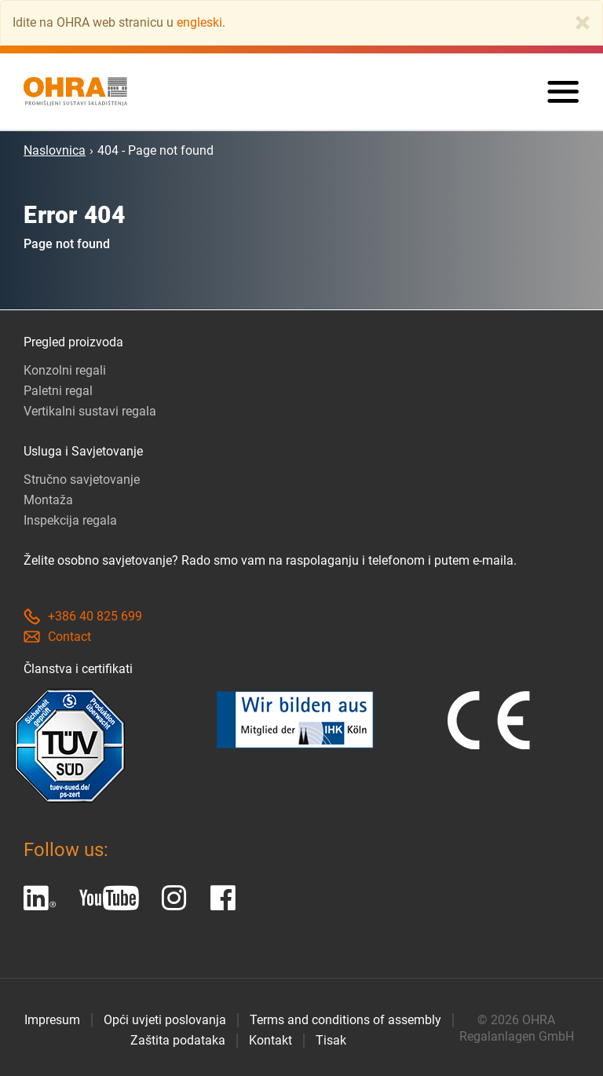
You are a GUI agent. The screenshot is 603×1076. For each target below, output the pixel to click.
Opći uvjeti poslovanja (165, 1019)
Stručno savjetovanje (82, 479)
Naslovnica (55, 150)
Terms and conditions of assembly (345, 1019)
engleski (199, 22)
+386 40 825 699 (83, 616)
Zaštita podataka (177, 1040)
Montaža (48, 499)
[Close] (582, 23)
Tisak (331, 1040)
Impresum (52, 1019)
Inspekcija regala (70, 520)
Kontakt (270, 1040)
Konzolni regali (65, 370)
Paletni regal (58, 390)
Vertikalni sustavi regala (90, 411)
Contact (57, 636)
